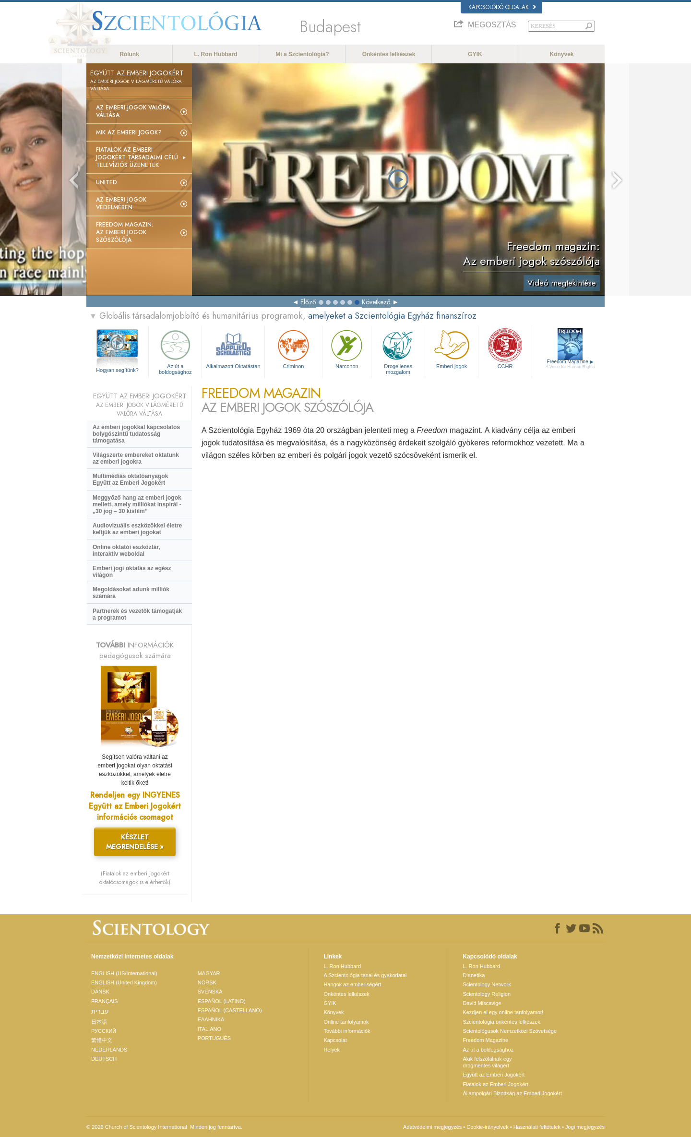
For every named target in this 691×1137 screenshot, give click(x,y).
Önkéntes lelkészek (389, 54)
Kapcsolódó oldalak (502, 7)
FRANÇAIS (104, 1001)
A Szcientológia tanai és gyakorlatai (364, 975)
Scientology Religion (487, 994)
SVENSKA (210, 991)
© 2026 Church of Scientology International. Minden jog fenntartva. (164, 1127)
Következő (376, 302)
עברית (100, 1011)
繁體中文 (101, 1040)
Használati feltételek (536, 1127)
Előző (308, 302)
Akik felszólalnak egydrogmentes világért (487, 1062)
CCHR (505, 348)
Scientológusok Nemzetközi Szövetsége (510, 1031)
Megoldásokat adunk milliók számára (131, 592)
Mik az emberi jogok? (129, 132)
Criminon (293, 348)
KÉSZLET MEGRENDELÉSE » (135, 841)
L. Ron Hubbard (216, 54)
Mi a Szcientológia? (302, 54)
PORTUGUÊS (214, 1038)
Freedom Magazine (570, 364)
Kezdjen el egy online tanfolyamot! (503, 1012)
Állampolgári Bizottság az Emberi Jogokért (512, 1093)
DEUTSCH (104, 1059)
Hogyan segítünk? (117, 370)
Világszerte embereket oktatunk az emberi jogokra (136, 458)
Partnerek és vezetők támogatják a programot (137, 614)
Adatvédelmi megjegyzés (432, 1127)
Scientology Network (487, 984)
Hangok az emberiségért (352, 984)
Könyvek (561, 54)
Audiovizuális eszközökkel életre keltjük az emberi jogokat (137, 529)
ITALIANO (209, 1029)
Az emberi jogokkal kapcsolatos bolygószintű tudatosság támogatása (136, 434)
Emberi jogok (452, 348)
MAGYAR (209, 973)
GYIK (475, 54)
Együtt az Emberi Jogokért (493, 1074)
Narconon (347, 348)
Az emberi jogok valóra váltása (133, 111)
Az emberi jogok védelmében (121, 203)
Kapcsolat (334, 1040)
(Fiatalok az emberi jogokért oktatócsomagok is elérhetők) (134, 877)
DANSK (100, 991)
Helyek (331, 1050)
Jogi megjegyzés (585, 1127)
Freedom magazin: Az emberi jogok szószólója (124, 232)
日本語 (99, 1022)
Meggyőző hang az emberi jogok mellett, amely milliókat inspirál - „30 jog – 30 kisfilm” (137, 504)
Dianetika (474, 975)
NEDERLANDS (109, 1050)
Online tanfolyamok (346, 1022)
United (106, 182)
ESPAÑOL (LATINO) (222, 1001)
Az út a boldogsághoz (175, 350)
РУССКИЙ (103, 1031)
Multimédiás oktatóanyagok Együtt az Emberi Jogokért (130, 479)
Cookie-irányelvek (487, 1127)
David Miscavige (482, 1003)
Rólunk (129, 54)
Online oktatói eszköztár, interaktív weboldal (126, 550)
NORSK (207, 982)
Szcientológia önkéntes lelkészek (501, 1022)
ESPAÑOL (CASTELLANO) (230, 1010)
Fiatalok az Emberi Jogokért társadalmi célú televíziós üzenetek (137, 157)
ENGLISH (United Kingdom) (124, 982)
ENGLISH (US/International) (124, 973)
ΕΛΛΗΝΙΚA (211, 1019)
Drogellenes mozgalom (398, 350)
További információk (346, 1031)
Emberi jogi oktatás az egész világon (132, 571)
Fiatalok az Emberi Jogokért (495, 1084)
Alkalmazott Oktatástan (233, 348)
